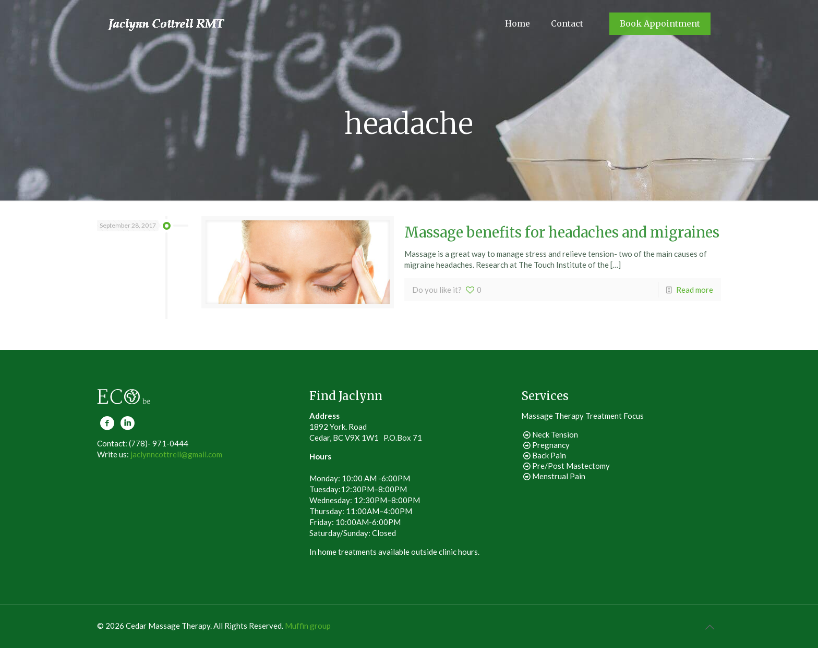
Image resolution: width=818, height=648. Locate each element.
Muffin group (308, 625)
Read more (694, 289)
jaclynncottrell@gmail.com (176, 454)
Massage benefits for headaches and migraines (561, 232)
